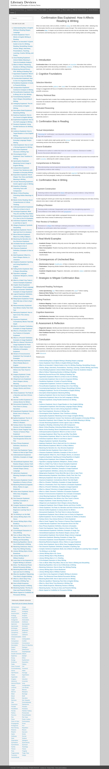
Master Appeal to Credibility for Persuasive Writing (55, 590)
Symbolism (14, 742)
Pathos (13, 713)
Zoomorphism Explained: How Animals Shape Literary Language (60, 535)
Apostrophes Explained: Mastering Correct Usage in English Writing (61, 416)
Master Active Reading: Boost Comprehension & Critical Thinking (60, 429)
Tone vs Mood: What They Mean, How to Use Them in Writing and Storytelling (64, 562)
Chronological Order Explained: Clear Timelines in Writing (58, 413)
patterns (55, 86)
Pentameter (25, 713)
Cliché (24, 637)
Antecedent (25, 620)
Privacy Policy (50, 767)
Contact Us (43, 767)
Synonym (25, 744)
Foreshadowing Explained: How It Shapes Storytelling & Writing (60, 388)
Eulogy (13, 660)
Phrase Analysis (67, 10)
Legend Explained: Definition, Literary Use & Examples (57, 471)
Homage (24, 672)
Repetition (25, 727)
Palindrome (25, 704)
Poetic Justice (26, 719)
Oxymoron (14, 704)
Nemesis (14, 700)
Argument (25, 628)
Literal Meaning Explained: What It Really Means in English (58, 496)
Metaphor (25, 692)
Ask (53, 291)
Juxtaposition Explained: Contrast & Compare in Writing (57, 383)
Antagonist (14, 620)
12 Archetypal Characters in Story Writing (52, 560)
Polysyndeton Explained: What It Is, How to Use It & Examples (59, 436)
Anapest (24, 615)
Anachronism (15, 613)
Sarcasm (24, 732)
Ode (12, 702)
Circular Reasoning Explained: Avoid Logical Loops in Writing (59, 422)
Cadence (24, 632)
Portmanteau (26, 721)
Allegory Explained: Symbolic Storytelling (52, 441)
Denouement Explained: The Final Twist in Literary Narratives (59, 512)
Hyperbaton (25, 675)
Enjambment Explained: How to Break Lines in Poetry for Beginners (61, 514)
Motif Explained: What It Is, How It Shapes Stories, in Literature (59, 454)
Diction (13, 649)
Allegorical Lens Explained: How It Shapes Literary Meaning (58, 503)
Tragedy (24, 751)
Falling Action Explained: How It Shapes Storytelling (56, 459)
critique (49, 226)
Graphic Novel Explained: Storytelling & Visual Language (57, 466)
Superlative (14, 740)
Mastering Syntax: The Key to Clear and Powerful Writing (57, 588)
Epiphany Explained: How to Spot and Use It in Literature (57, 443)
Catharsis (25, 634)
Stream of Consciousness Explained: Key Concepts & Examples (60, 493)
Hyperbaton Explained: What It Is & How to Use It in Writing (58, 376)
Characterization (16, 637)
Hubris (13, 675)
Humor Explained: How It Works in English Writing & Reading (59, 363)
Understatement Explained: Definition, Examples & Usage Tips (59, 530)
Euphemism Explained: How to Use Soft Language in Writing (58, 397)
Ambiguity (25, 611)
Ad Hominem (15, 607)
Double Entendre (16, 653)
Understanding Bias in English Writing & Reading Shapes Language (61, 360)
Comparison (15, 641)
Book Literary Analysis (54, 10)
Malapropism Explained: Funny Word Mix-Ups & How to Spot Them (61, 473)
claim (76, 291)
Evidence (14, 662)
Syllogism (25, 740)
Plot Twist (25, 717)
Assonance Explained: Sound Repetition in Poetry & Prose (58, 539)
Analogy (13, 615)
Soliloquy (14, 736)
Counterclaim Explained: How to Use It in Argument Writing (58, 379)
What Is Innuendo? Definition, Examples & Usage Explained (58, 468)
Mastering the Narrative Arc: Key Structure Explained (56, 448)
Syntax (13, 747)
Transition (14, 755)
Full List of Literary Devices (17, 10)
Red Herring (15, 727)
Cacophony (14, 632)
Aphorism (14, 624)
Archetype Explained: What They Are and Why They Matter (58, 434)
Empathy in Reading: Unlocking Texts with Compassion (57, 425)
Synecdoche (26, 742)
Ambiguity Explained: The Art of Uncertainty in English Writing (59, 390)
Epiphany (14, 656)
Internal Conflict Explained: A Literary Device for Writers (57, 510)
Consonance (26, 643)
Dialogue (24, 647)
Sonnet (24, 736)
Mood (13, 696)
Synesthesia (15, 744)
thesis (62, 193)
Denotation (14, 645)
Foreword (25, 668)
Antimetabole (15, 622)
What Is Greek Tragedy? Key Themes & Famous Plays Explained (60, 521)
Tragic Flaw (25, 753)
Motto (13, 698)
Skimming (41, 134)
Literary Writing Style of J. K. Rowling (51, 558)
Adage (24, 607)
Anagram (25, 613)
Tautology (25, 747)
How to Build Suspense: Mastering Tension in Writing (56, 585)
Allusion (13, 611)
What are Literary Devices (79, 10)
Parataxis (25, 708)
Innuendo (25, 681)
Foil (23, 666)
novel (63, 86)
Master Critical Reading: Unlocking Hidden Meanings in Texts (59, 427)
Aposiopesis (25, 624)
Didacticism (25, 649)
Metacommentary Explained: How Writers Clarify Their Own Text (60, 475)
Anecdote (25, 617)
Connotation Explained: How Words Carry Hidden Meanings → (84, 595)
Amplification (58, 264)
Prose (24, 723)
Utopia (24, 755)
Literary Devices (23, 2)
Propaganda (15, 723)
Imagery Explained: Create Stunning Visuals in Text (55, 500)
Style (12, 738)
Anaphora (14, 617)
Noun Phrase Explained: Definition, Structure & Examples (57, 526)
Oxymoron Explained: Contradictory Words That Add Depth (58, 480)
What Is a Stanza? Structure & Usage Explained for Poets (57, 489)
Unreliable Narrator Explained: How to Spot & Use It (56, 450)
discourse (43, 353)
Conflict (24, 641)
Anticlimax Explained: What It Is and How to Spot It (55, 438)
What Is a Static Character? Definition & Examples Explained (58, 491)
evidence (69, 67)
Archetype (14, 628)
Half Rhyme (14, 672)
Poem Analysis (42, 10)
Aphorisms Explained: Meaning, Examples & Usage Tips (57, 537)
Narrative (25, 698)
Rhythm (13, 732)
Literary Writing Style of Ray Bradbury (51, 555)
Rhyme (24, 730)
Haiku (24, 670)
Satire (13, 734)
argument (74, 173)
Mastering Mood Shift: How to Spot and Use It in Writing (57, 578)
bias (46, 30)
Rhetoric (13, 730)
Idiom (23, 677)
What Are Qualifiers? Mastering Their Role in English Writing (58, 581)
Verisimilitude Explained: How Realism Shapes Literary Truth (59, 533)
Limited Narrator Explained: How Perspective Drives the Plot (58, 523)
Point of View (15, 721)
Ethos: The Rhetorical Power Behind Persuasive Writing (57, 576)
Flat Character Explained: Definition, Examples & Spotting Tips (59, 546)
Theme (13, 749)
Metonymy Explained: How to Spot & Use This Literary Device (59, 477)
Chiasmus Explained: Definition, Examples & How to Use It (58, 452)
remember (73, 64)
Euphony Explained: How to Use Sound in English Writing (58, 395)
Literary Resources (93, 10)
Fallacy (24, 664)
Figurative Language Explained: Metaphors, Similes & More (58, 461)
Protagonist (14, 725)
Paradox (24, 706)
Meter (13, 694)
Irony (23, 683)
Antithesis (25, 622)
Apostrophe (14, 626)
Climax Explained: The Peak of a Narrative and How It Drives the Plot (61, 507)
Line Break (25, 687)
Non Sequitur (26, 700)
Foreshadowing (16, 668)
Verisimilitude (15, 757)
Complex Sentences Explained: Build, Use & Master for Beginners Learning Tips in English (68, 549)
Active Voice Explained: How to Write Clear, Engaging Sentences (60, 544)
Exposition (25, 662)
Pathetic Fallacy (27, 711)
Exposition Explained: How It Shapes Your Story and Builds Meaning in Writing (64, 420)
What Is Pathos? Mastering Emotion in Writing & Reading (57, 372)
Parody (13, 711)
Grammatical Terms (32, 10)
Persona (13, 715)
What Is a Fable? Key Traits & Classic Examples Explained (58, 464)
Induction (25, 679)
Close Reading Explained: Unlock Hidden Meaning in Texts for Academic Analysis (65, 370)
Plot (12, 717)
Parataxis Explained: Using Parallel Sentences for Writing (57, 399)
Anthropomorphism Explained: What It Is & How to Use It (57, 432)
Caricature (14, 634)
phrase (68, 140)
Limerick (13, 687)
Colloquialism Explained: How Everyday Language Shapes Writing (60, 406)
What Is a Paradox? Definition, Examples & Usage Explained (58, 482)
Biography (25, 630)
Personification (26, 715)
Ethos (24, 658)
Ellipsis (24, 653)
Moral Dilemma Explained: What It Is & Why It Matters (56, 445)
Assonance (14, 630)
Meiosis (24, 689)
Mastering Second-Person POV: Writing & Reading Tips (57, 374)
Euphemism (25, 660)
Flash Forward (15, 666)
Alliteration (25, 609)
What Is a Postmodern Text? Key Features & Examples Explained (60, 484)
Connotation (15, 643)
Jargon (13, 685)
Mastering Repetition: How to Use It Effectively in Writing (57, 565)
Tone (12, 751)
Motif (23, 696)
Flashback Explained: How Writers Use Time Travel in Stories (59, 498)
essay (68, 26)
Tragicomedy (15, 753)
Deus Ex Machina (27, 645)
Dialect (13, 647)
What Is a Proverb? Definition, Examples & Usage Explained (58, 487)
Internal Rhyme (15, 683)
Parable (13, 706)
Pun (23, 725)
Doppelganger (26, 651)
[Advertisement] (67, 45)
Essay (13, 658)
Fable (13, 664)
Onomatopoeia (26, 702)
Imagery (13, 679)
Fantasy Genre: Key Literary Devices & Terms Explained (57, 519)
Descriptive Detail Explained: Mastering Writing (54, 393)
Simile (24, 734)
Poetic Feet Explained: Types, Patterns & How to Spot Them (58, 528)
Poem (13, 719)
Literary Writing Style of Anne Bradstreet (52, 569)
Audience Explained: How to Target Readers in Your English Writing (61, 404)
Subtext (24, 738)
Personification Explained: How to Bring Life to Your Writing (58, 386)
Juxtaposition (26, 685)
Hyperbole (14, 677)
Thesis (24, 749)
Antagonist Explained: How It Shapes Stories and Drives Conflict (60, 505)
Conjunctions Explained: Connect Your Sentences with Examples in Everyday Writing (66, 418)
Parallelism (14, 708)
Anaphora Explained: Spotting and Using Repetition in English (59, 457)
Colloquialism (26, 639)
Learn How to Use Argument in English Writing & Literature (58, 574)
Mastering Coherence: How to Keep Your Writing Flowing (57, 567)
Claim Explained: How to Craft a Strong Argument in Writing (58, 409)
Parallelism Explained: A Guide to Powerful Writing (55, 381)
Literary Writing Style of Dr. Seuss (50, 553)
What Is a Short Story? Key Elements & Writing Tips (56, 583)
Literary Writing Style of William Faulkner (52, 572)
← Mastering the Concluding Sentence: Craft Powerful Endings (51, 595)
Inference (14, 681)
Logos (13, 689)
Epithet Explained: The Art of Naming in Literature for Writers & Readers (62, 516)
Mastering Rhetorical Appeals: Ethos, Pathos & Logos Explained (60, 542)
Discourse (14, 651)
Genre (13, 670)
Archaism (25, 626)
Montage (24, 694)
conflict (72, 167)
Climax (13, 639)
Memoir (13, 692)
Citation (12, 12)
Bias (40, 402)
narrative (43, 159)
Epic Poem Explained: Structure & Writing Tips (54, 411)
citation (81, 271)
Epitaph (24, 656)
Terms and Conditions (61, 767)
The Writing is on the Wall (47, 551)
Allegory (13, 609)
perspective (67, 211)
